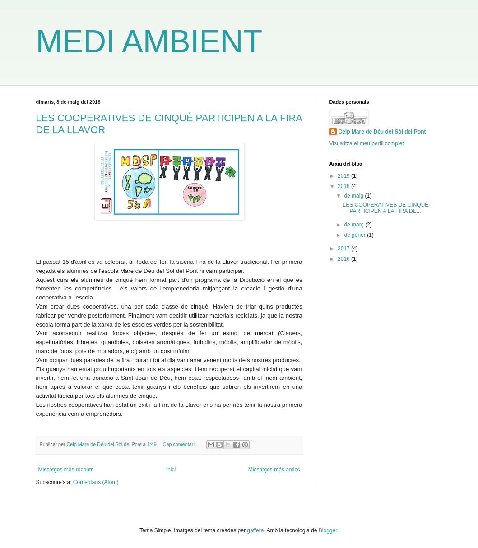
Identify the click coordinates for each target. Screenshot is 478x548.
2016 (344, 259)
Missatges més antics (274, 469)
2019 (344, 176)
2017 (344, 248)
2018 (344, 186)
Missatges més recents (66, 469)
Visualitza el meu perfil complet (366, 143)
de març (354, 224)
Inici (171, 469)
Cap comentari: (180, 444)
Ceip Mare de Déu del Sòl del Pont (382, 132)
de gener (355, 235)
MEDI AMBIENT (149, 41)
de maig (354, 196)
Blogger (328, 530)
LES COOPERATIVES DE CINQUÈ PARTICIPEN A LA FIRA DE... (385, 208)
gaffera (255, 530)
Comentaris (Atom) (96, 482)
